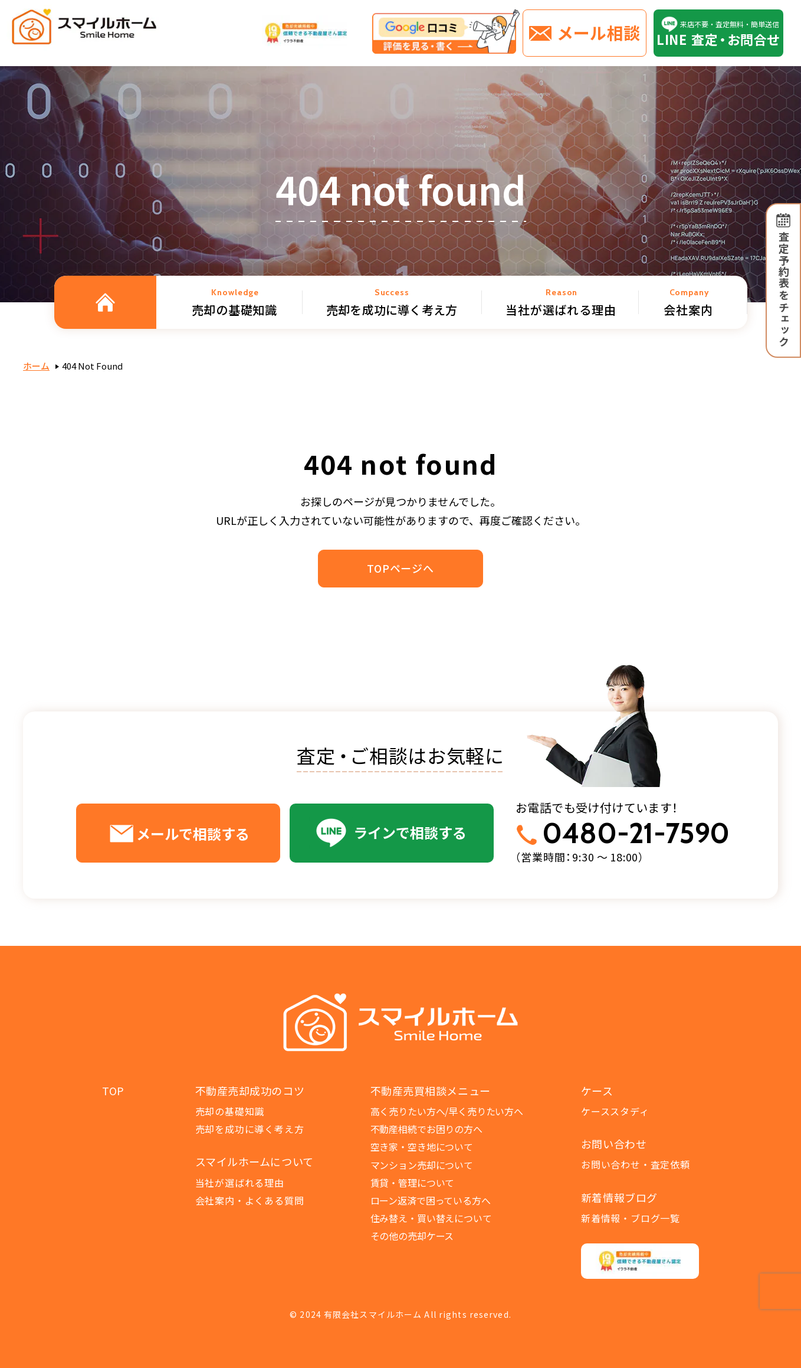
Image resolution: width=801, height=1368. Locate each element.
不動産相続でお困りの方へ (426, 1129)
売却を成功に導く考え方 (249, 1129)
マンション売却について (421, 1165)
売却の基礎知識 (230, 1111)
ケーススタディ (615, 1111)
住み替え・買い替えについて (431, 1218)
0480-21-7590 (636, 833)
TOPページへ (400, 568)
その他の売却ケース (412, 1236)
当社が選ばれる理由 (239, 1183)
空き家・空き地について (421, 1147)
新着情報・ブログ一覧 (630, 1218)
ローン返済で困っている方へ (430, 1200)
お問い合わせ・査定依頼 (635, 1164)
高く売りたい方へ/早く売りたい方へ (446, 1111)
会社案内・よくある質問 (249, 1200)
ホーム (36, 366)
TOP (113, 1090)
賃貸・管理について (412, 1183)
